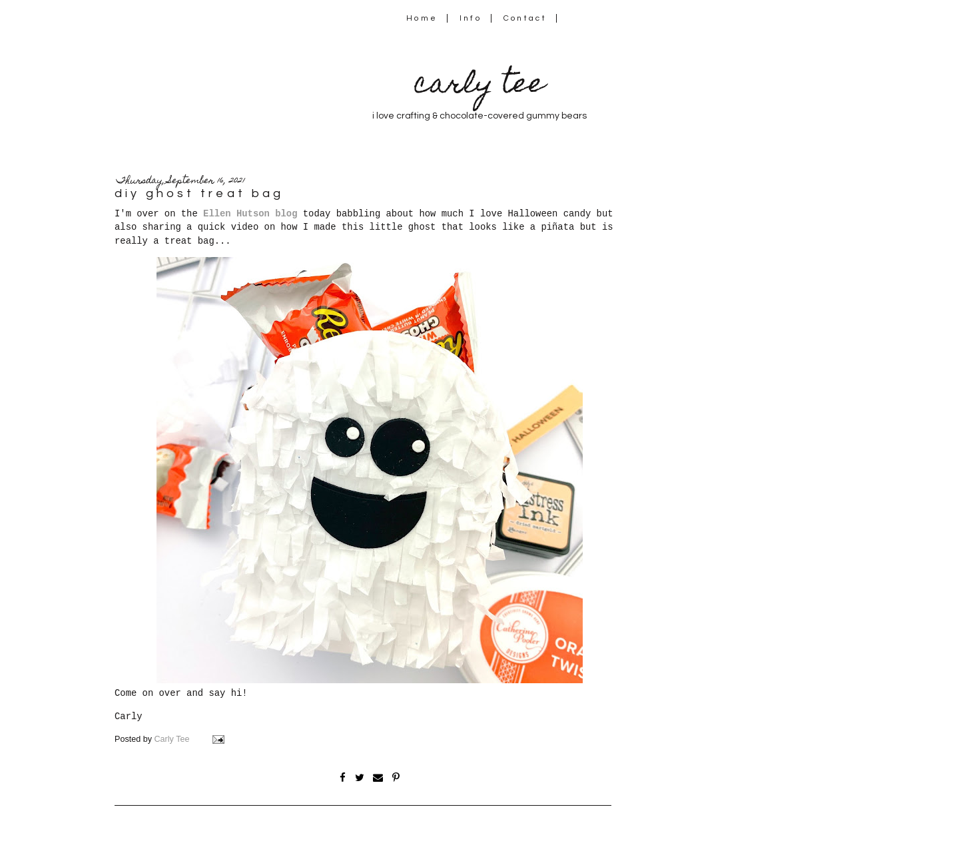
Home (422, 18)
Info (470, 18)
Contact (525, 18)
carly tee (479, 86)
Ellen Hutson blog (250, 213)
